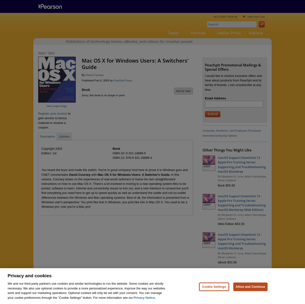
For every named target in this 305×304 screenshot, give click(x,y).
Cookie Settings (214, 291)
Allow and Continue (250, 291)
